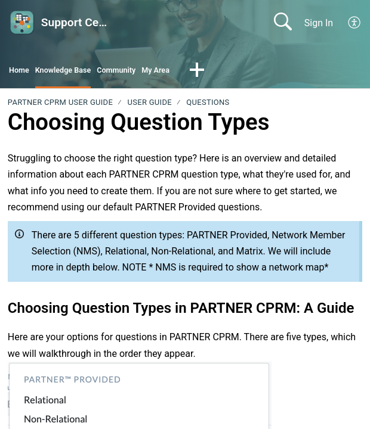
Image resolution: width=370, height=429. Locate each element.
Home (22, 71)
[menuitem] (354, 22)
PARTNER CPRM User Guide (60, 105)
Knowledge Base (76, 71)
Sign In (318, 23)
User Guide (150, 105)
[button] (235, 72)
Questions (207, 105)
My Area (190, 71)
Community (142, 71)
